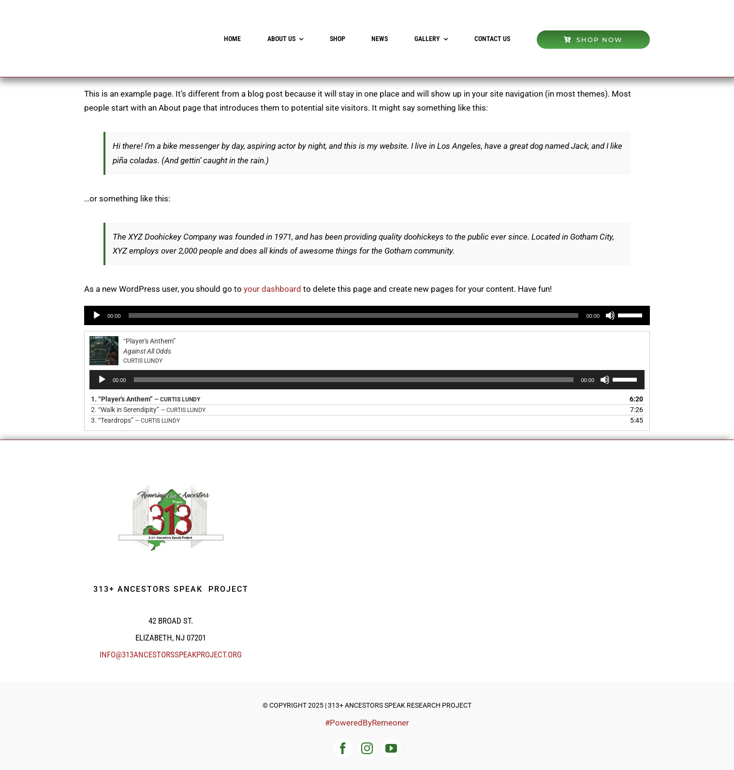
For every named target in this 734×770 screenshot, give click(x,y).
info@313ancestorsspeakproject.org (171, 654)
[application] (367, 315)
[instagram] (367, 748)
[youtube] (391, 748)
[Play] (97, 315)
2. (148, 410)
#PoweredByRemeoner (367, 722)
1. (145, 399)
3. (135, 420)
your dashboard (272, 289)
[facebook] (342, 748)
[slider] (354, 315)
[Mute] (610, 315)
